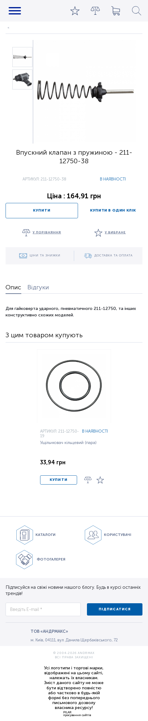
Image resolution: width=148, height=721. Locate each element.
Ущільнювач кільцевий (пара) (68, 442)
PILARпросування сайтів (77, 714)
